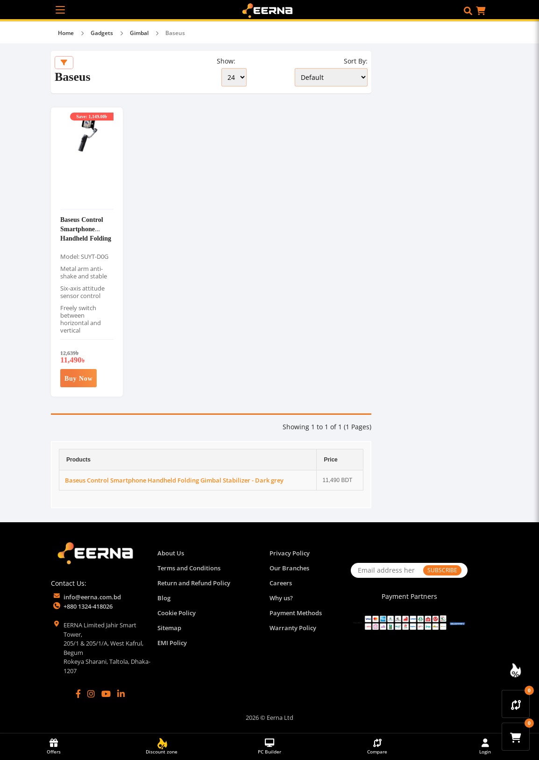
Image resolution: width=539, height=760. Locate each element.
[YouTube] (106, 693)
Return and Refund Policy (193, 583)
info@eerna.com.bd (92, 597)
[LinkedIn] (121, 693)
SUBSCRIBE (442, 570)
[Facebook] (78, 693)
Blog (163, 598)
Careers (281, 583)
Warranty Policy (293, 628)
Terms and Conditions (188, 568)
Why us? (281, 598)
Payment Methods (296, 613)
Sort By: (356, 61)
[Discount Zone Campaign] (516, 670)
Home (66, 33)
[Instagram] (91, 693)
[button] (468, 11)
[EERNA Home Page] (269, 10)
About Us (170, 553)
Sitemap (169, 628)
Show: (226, 61)
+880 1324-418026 (88, 606)
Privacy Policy (290, 553)
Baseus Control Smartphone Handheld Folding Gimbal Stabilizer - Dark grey (85, 238)
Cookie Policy (176, 613)
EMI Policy (172, 643)
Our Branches (289, 568)
